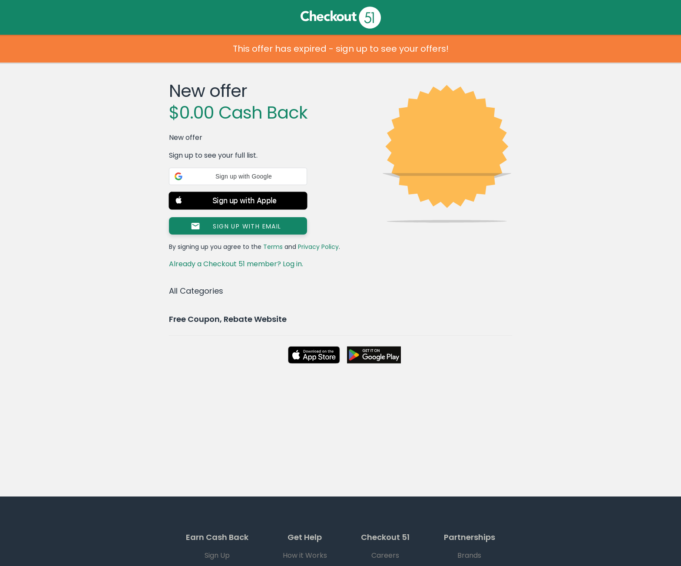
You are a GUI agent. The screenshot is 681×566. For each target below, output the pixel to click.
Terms (273, 246)
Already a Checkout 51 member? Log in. (236, 264)
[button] (238, 176)
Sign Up (217, 555)
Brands (469, 555)
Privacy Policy (318, 246)
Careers (385, 555)
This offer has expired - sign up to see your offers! (341, 48)
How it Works (305, 555)
